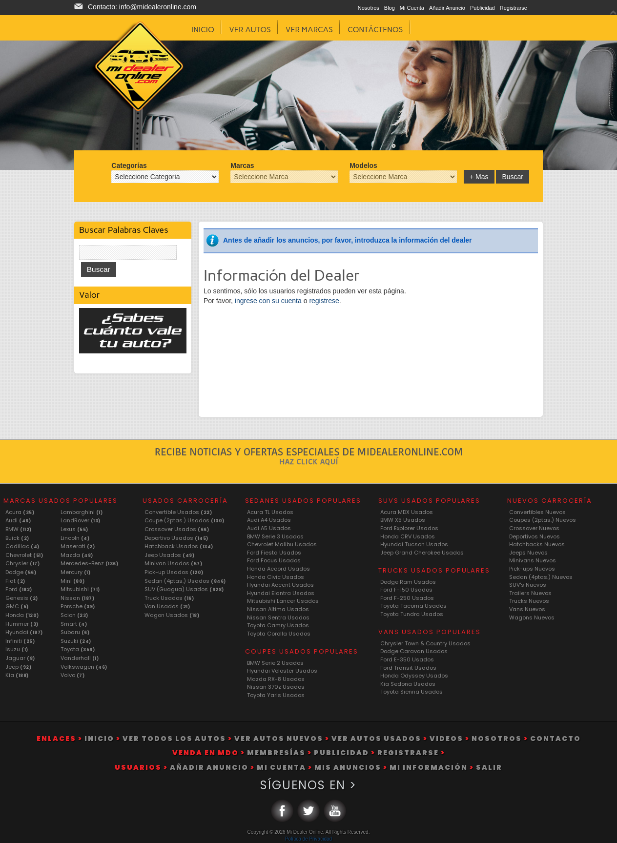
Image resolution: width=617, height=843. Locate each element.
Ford (18, 589)
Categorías (128, 165)
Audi (18, 520)
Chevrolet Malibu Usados (282, 544)
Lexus (74, 529)
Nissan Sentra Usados (278, 617)
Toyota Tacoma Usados (413, 606)
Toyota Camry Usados (278, 625)
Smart (74, 624)
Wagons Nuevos (532, 617)
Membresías (276, 753)
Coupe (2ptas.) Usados (184, 520)
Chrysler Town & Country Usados (425, 643)
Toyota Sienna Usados (411, 692)
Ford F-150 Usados (406, 590)
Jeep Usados (169, 555)
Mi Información (429, 767)
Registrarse (513, 8)
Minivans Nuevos (532, 560)
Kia (17, 675)
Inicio (99, 738)
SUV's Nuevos (527, 585)
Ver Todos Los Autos (174, 738)
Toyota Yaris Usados (276, 695)
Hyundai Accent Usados (280, 585)
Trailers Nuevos (530, 593)
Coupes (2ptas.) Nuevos (542, 520)
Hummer (22, 624)
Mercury (76, 572)
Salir (489, 767)
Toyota (78, 649)
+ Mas (479, 177)
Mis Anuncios (347, 767)
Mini (73, 581)
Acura (19, 512)
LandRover (81, 520)
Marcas (242, 165)
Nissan (78, 598)
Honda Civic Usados (275, 577)
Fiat (15, 581)
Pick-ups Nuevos (532, 569)
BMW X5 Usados (402, 520)
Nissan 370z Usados (276, 687)
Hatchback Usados (178, 546)
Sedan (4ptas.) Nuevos (541, 577)
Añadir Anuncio (447, 8)
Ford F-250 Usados (407, 598)
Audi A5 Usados (269, 528)
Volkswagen (84, 667)
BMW (18, 529)
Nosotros (368, 8)
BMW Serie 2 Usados (275, 663)
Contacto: (142, 7)
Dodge (20, 572)
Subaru (75, 632)
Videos (446, 738)
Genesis (21, 598)
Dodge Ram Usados (408, 582)
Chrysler (22, 563)
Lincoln (75, 538)
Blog (389, 8)
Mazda (77, 555)
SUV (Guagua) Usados (184, 589)
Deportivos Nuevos (534, 536)
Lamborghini (82, 512)
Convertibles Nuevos (537, 512)
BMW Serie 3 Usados (275, 536)
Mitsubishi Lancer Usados (283, 601)
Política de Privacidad (308, 839)
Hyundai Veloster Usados (282, 671)
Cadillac (22, 546)
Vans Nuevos (527, 609)
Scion (74, 615)
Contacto (555, 738)
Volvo (73, 675)
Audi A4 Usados (269, 520)
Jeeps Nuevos (528, 552)
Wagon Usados (171, 615)
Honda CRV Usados (407, 536)
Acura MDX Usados (406, 512)
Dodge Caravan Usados (414, 651)
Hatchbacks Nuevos (537, 544)
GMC (17, 606)
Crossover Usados (176, 529)
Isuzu (16, 649)
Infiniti (20, 641)
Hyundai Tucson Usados (414, 544)
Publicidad (482, 8)
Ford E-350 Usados (407, 659)
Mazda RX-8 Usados (276, 679)
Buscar (512, 177)
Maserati (78, 546)
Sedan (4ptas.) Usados (185, 581)
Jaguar (20, 658)
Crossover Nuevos (534, 528)
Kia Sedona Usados (407, 684)
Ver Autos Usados (376, 738)
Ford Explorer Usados (409, 528)
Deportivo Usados (176, 538)
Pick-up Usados (174, 572)
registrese (324, 301)
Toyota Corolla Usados (278, 633)
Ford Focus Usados (274, 560)
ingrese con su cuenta (269, 301)
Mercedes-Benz (90, 563)
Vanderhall (80, 658)
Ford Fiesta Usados (274, 552)
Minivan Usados (173, 563)
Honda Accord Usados (278, 569)
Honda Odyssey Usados (414, 675)
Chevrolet (24, 555)
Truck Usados (169, 598)
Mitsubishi (80, 589)
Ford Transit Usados (408, 668)
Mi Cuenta (412, 8)
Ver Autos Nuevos (278, 738)
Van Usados (167, 606)
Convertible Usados (178, 512)
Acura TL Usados (270, 512)
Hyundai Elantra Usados (280, 593)
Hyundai (24, 632)
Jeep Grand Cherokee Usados (422, 552)
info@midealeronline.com (157, 7)
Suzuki (76, 641)
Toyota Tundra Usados (411, 614)
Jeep (18, 667)
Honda (22, 615)
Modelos (363, 165)
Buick (17, 538)
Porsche (78, 606)
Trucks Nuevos (529, 601)
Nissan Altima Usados (278, 609)
